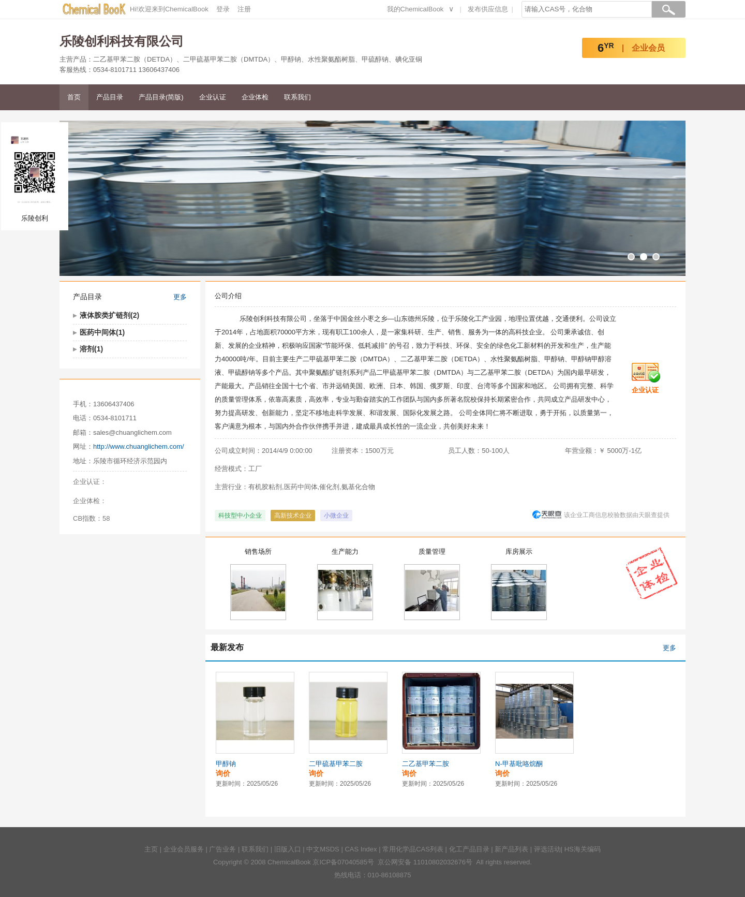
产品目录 (109, 97)
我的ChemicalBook (415, 9)
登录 (223, 9)
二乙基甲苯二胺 (425, 764)
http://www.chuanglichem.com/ (138, 446)
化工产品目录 (469, 849)
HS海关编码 (582, 849)
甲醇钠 (226, 764)
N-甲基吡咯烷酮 (519, 764)
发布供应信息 (488, 9)
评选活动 (547, 849)
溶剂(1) (91, 349)
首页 (74, 97)
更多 (180, 297)
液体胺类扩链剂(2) (109, 315)
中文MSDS (322, 849)
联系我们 (297, 97)
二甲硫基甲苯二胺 (336, 764)
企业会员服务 (183, 849)
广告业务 (222, 849)
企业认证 (212, 97)
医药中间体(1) (102, 332)
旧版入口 (287, 849)
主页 (151, 849)
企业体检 (255, 97)
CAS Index (361, 849)
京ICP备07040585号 (343, 862)
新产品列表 (511, 849)
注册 (244, 9)
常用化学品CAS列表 (412, 849)
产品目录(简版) (161, 97)
